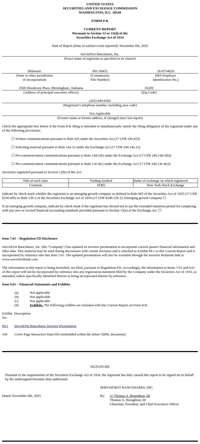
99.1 (5, 326)
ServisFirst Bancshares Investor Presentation (45, 326)
